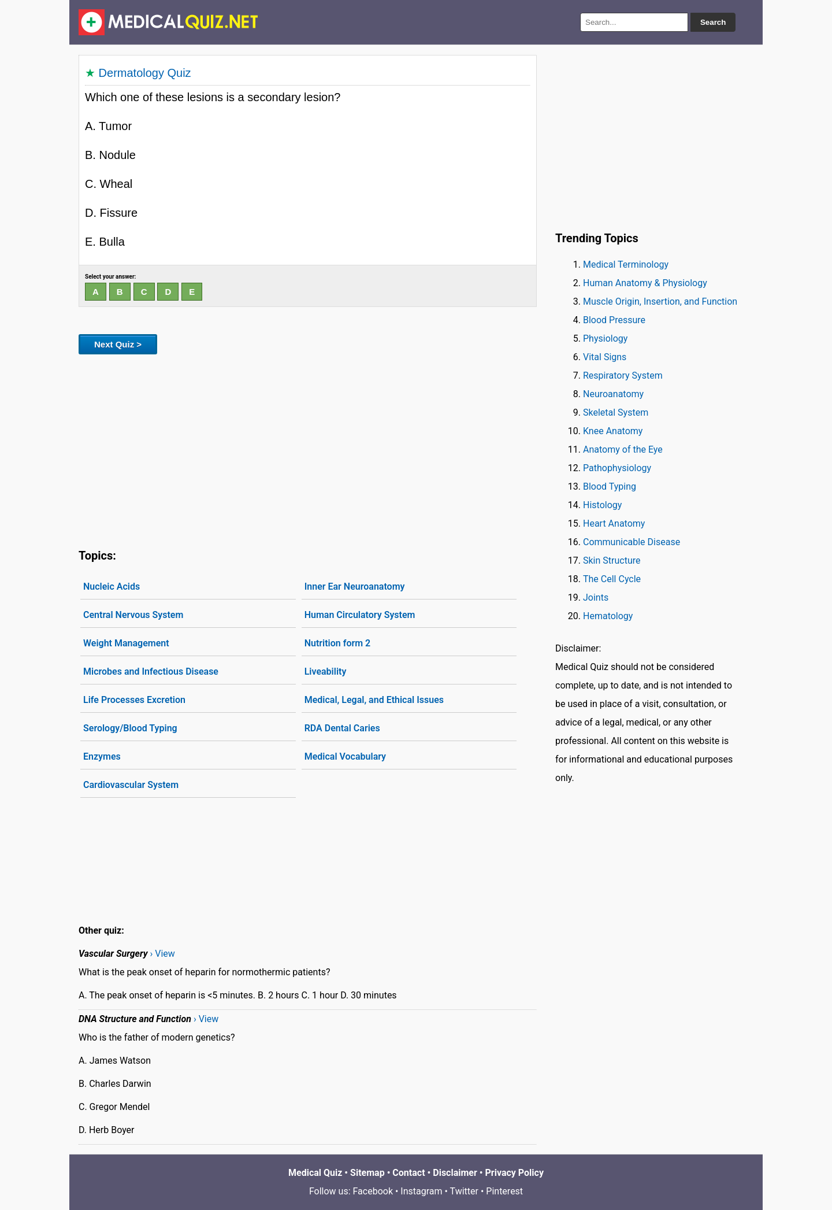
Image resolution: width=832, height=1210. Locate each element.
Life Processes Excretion (134, 699)
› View (162, 953)
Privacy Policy (514, 1172)
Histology (602, 504)
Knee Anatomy (612, 430)
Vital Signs (604, 356)
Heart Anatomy (614, 523)
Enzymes (102, 756)
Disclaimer (455, 1172)
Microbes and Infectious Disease (150, 671)
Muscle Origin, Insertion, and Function (660, 301)
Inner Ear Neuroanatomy (354, 586)
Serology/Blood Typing (130, 728)
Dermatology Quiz (145, 72)
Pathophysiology (617, 467)
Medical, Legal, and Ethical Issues (374, 699)
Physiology (605, 338)
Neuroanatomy (613, 393)
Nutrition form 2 (337, 643)
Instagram (421, 1191)
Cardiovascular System (131, 784)
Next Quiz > (118, 344)
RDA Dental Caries (342, 728)
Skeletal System (615, 412)
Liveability (325, 671)
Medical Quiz (315, 1172)
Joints (595, 597)
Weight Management (126, 643)
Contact (408, 1172)
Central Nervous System (133, 614)
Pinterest (504, 1191)
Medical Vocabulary (345, 756)
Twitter (464, 1191)
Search (713, 22)
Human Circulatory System (359, 614)
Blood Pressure (614, 319)
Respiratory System (623, 375)
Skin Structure (611, 560)
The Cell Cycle (612, 578)
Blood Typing (609, 486)
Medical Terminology (625, 264)
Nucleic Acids (111, 586)
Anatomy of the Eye (623, 449)
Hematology (608, 615)
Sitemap (367, 1172)
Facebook (373, 1191)
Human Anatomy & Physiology (645, 282)
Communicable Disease (631, 541)
